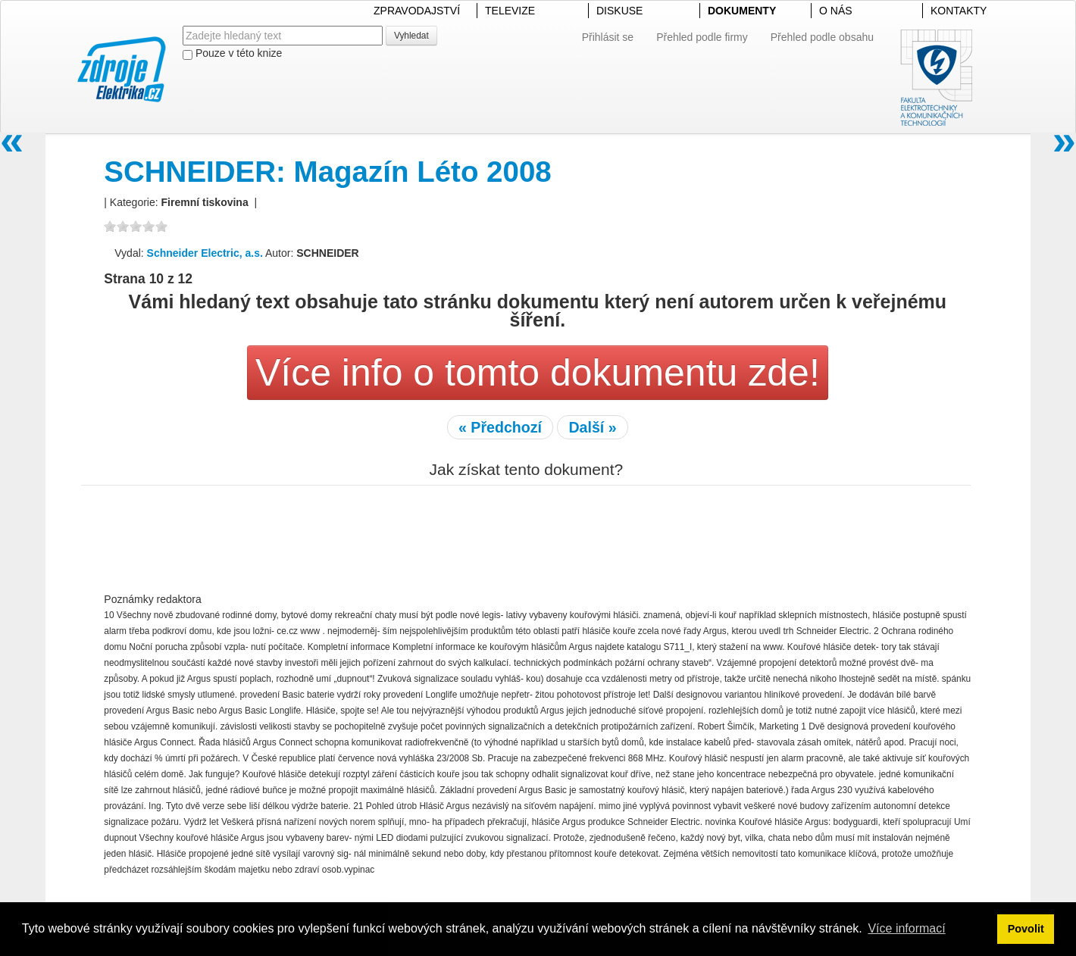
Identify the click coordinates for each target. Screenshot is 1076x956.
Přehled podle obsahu (822, 37)
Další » (592, 427)
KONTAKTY (959, 11)
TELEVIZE (510, 11)
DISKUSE (619, 11)
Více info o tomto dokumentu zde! (537, 372)
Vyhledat (411, 35)
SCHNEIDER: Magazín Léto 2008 (327, 171)
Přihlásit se (607, 37)
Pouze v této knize (232, 53)
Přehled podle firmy (702, 37)
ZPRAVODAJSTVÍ (417, 11)
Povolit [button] (1026, 929)
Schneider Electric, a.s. (205, 253)
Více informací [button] (906, 928)
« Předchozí (500, 427)
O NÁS (835, 11)
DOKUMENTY (742, 11)
